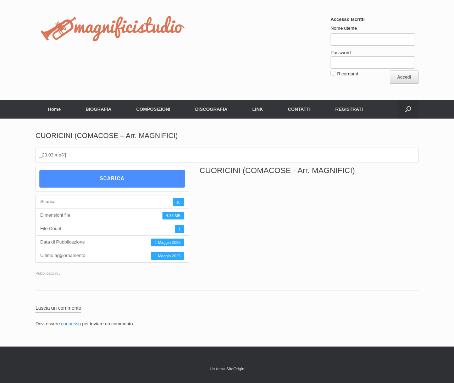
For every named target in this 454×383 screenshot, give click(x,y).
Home (54, 109)
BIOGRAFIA (98, 109)
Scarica (112, 179)
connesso (71, 323)
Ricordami (347, 73)
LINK (257, 109)
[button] (408, 109)
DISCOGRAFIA (211, 109)
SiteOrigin (235, 369)
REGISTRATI (349, 109)
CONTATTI (299, 109)
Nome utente (344, 28)
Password (341, 52)
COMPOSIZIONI (153, 109)
